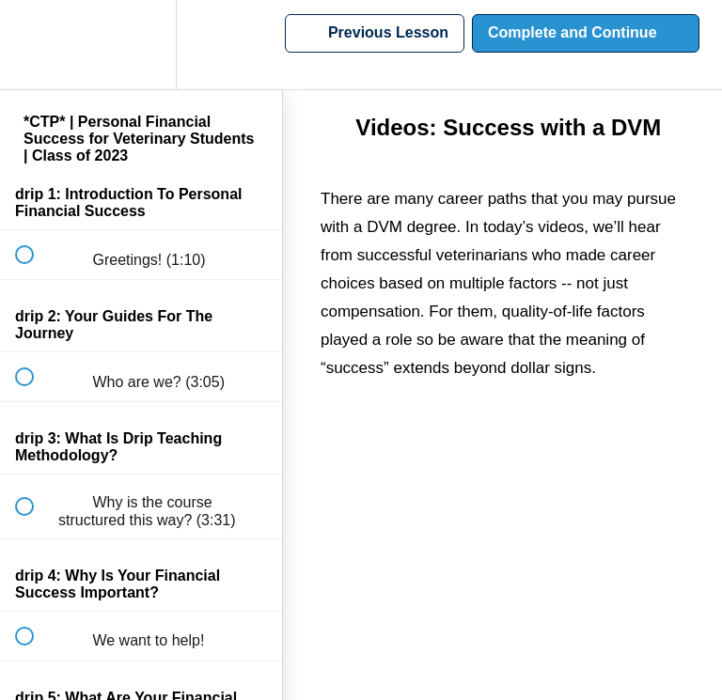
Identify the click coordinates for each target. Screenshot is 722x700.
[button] (35, 44)
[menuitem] (141, 44)
